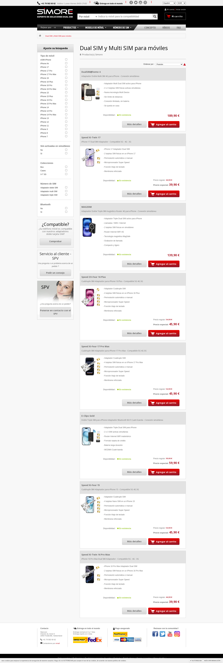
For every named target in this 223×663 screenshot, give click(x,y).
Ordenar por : (148, 64)
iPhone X (44, 129)
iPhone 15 (44, 93)
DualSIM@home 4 (91, 71)
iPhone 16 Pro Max (48, 89)
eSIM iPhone (45, 60)
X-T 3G (43, 174)
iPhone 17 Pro (46, 71)
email (58, 643)
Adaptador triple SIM (48, 195)
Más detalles (134, 124)
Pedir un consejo (55, 272)
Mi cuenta (170, 9)
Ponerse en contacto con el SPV (55, 312)
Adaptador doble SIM (49, 188)
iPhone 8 (44, 133)
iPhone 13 (44, 118)
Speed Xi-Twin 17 (90, 137)
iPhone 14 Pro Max (48, 115)
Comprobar (55, 241)
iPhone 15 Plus (46, 96)
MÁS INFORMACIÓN (212, 660)
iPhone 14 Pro (46, 111)
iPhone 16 (44, 78)
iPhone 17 (44, 67)
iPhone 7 (44, 136)
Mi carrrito (177, 16)
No (41, 150)
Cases (43, 171)
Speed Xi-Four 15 (90, 485)
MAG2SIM (86, 206)
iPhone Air (44, 63)
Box (42, 167)
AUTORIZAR (197, 660)
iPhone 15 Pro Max (48, 104)
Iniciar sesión (181, 9)
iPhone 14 (44, 107)
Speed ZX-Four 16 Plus (93, 276)
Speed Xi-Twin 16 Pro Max (95, 554)
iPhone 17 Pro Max (48, 74)
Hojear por (49, 27)
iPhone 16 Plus (46, 82)
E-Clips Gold (87, 415)
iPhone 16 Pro (46, 85)
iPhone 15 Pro (46, 100)
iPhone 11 (44, 126)
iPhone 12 (44, 122)
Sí (41, 154)
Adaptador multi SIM (48, 191)
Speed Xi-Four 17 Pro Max (95, 346)
